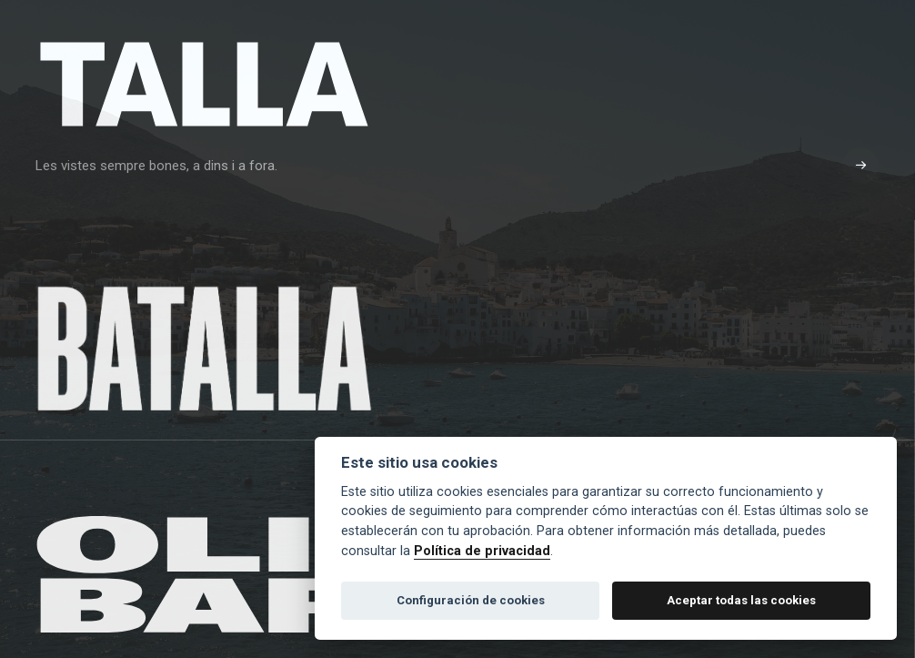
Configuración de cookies (471, 600)
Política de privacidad (482, 551)
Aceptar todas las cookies (741, 600)
